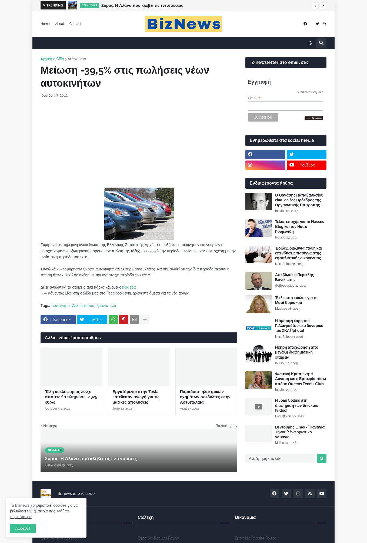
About (59, 24)
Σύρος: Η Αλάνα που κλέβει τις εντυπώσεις (142, 5)
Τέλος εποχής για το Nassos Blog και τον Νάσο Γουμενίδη (299, 227)
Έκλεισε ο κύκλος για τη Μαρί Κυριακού (296, 300)
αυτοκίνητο (77, 59)
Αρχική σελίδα (52, 59)
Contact (75, 24)
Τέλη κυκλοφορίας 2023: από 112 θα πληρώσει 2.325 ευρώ (71, 397)
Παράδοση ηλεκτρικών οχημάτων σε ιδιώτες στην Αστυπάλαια (205, 397)
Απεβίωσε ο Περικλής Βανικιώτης (294, 277)
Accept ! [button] (22, 528)
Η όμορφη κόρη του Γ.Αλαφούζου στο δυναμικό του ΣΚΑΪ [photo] (299, 326)
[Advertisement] (139, 143)
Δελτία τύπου (83, 305)
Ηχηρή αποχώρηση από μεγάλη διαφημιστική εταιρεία (296, 352)
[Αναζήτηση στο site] (280, 458)
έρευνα (102, 305)
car (113, 305)
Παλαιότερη (225, 426)
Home (45, 24)
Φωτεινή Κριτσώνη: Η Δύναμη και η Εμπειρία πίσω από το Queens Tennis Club (300, 379)
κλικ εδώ (129, 287)
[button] (315, 5)
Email (254, 98)
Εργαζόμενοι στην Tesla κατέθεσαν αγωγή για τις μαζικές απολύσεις (135, 397)
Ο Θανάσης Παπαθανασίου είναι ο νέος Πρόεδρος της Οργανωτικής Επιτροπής (299, 200)
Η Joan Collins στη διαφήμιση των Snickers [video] (296, 405)
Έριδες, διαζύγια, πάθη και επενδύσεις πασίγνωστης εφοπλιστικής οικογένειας (298, 253)
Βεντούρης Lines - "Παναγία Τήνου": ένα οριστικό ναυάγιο (300, 432)
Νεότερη (50, 426)
